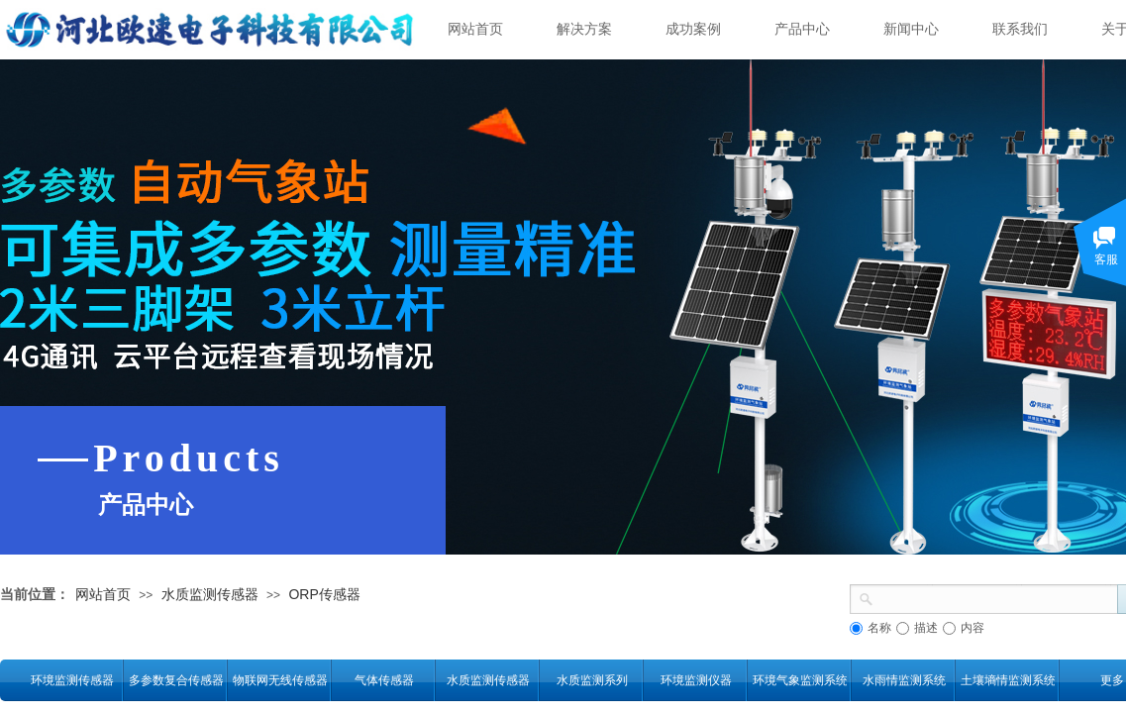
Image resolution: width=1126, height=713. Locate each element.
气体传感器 (384, 680)
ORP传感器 (323, 594)
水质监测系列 (592, 680)
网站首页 (475, 29)
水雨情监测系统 (904, 680)
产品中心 (802, 29)
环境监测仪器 (696, 680)
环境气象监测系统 (800, 680)
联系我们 (1020, 29)
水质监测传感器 (209, 594)
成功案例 (693, 29)
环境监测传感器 (72, 680)
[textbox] (995, 597)
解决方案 (584, 29)
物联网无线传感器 (280, 680)
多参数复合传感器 (176, 680)
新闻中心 (911, 29)
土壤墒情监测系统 (1008, 680)
